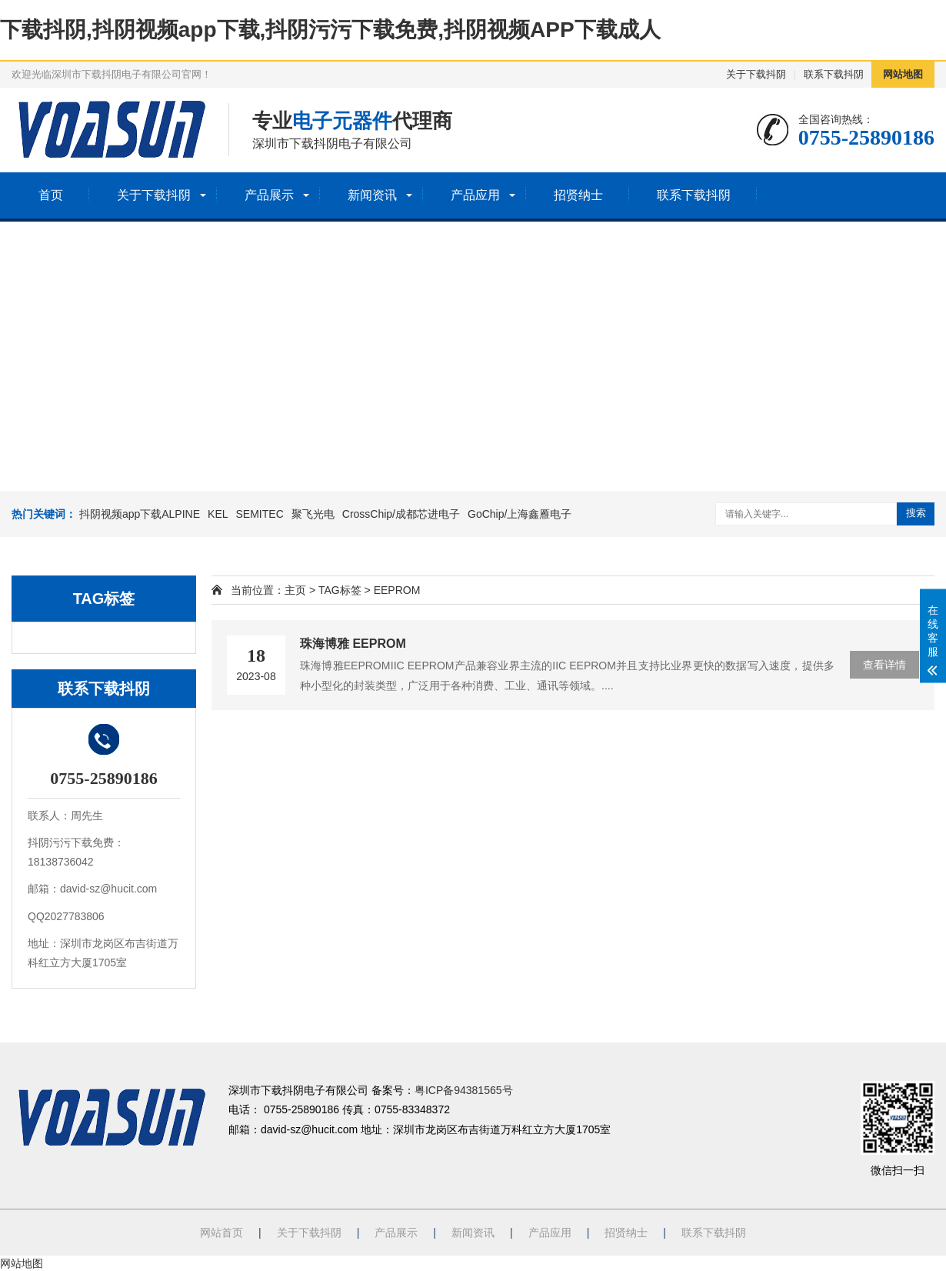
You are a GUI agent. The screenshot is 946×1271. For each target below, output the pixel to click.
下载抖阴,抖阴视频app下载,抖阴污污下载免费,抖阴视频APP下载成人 (330, 30)
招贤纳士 (578, 195)
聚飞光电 (313, 514)
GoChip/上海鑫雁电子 (519, 514)
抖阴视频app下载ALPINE (139, 514)
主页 (295, 590)
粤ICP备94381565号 (464, 1090)
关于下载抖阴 (756, 74)
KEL (218, 514)
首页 (50, 195)
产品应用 (475, 195)
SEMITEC (260, 514)
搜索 (916, 513)
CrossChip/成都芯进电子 (401, 514)
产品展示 (269, 195)
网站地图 (903, 74)
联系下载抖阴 (834, 74)
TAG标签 (339, 590)
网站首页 (221, 1232)
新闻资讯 (372, 195)
